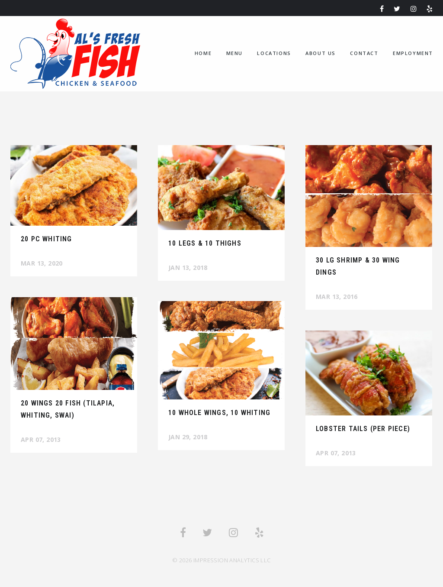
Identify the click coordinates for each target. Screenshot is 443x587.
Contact (364, 53)
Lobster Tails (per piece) (363, 429)
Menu (234, 53)
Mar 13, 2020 (42, 263)
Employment (413, 53)
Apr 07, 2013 (41, 439)
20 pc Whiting (46, 239)
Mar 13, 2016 (337, 296)
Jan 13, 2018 (188, 267)
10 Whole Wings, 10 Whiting (219, 413)
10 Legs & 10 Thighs (204, 243)
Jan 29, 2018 (188, 437)
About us (320, 53)
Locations (274, 53)
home (203, 53)
